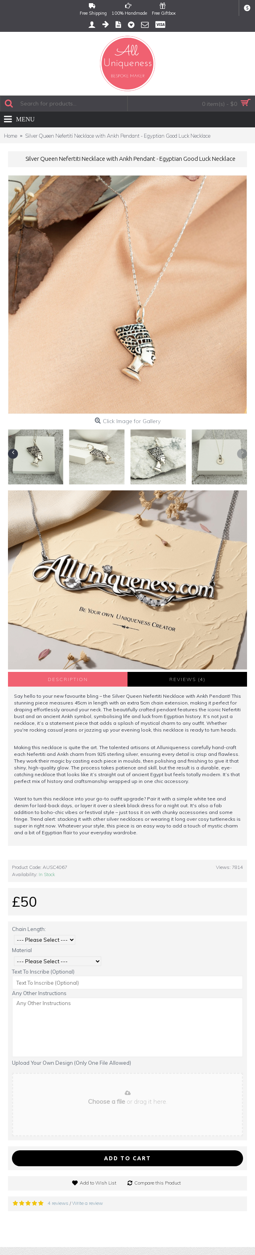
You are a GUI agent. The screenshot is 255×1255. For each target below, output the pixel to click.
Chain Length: (29, 929)
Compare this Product (157, 1183)
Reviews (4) (187, 679)
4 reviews (58, 1203)
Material (22, 950)
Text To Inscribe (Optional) (43, 971)
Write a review (87, 1203)
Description (68, 679)
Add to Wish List (98, 1183)
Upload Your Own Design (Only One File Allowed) (71, 1063)
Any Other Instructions (39, 993)
